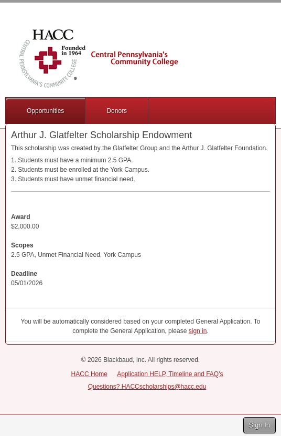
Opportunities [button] (45, 111)
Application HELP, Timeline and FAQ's (170, 374)
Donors (116, 111)
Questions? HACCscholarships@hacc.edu (147, 386)
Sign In (259, 425)
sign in (198, 331)
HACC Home (89, 374)
